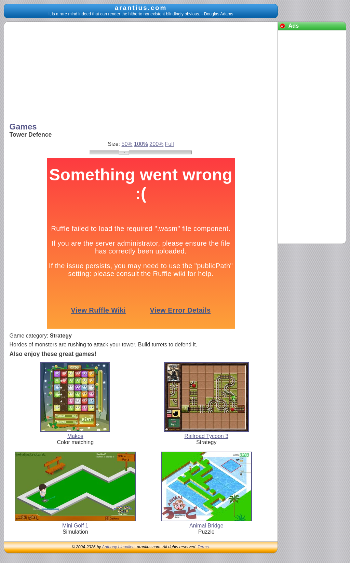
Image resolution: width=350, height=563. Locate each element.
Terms (203, 547)
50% (127, 144)
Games (23, 126)
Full (169, 144)
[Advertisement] (141, 73)
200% (156, 144)
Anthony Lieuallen (118, 547)
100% (141, 144)
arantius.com (141, 7)
